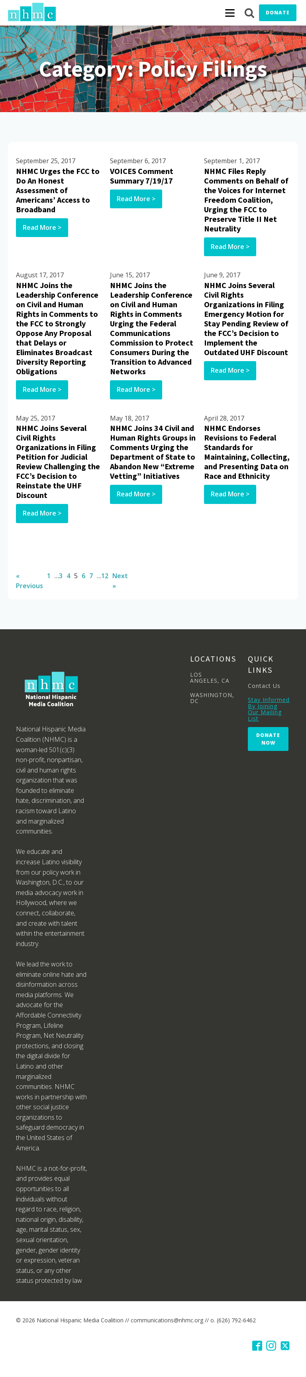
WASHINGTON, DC (212, 698)
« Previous (29, 581)
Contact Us (264, 686)
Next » (120, 581)
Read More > (42, 227)
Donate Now (268, 739)
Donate (278, 12)
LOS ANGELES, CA (210, 678)
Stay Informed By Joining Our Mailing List (269, 709)
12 (104, 575)
